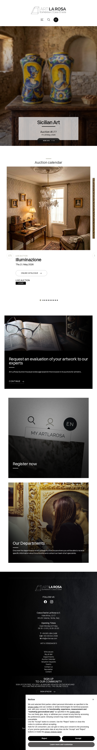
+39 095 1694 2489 (49, 633)
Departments (48, 657)
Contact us (48, 667)
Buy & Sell (48, 654)
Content (48, 672)
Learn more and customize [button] (61, 744)
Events (48, 664)
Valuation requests (48, 662)
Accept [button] (78, 738)
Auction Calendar (48, 659)
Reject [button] (44, 738)
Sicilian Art (48, 118)
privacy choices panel (53, 732)
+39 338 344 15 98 (50, 636)
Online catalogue (29, 273)
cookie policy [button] (75, 712)
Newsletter (48, 669)
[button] (40, 300)
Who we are (48, 652)
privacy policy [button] (33, 707)
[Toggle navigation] (42, 19)
